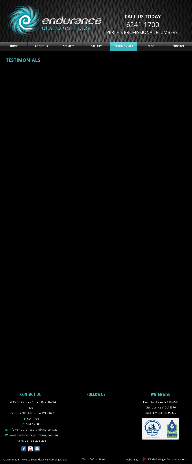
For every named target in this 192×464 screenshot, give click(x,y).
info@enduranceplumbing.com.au (33, 429)
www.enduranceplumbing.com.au (34, 435)
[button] (68, 46)
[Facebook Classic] (23, 448)
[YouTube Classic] (30, 448)
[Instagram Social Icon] (37, 448)
